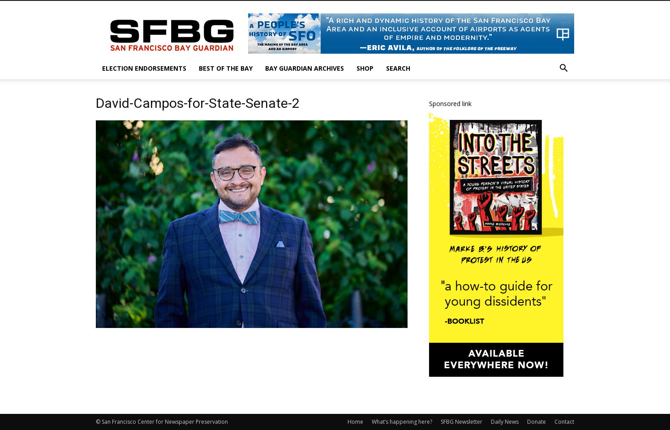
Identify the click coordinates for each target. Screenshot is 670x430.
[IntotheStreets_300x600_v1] (496, 374)
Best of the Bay (226, 68)
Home (355, 422)
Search (398, 68)
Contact (564, 422)
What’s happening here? (402, 422)
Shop (365, 68)
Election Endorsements (144, 68)
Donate (536, 422)
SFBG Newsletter (461, 422)
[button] (563, 69)
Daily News (505, 422)
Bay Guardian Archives (304, 68)
